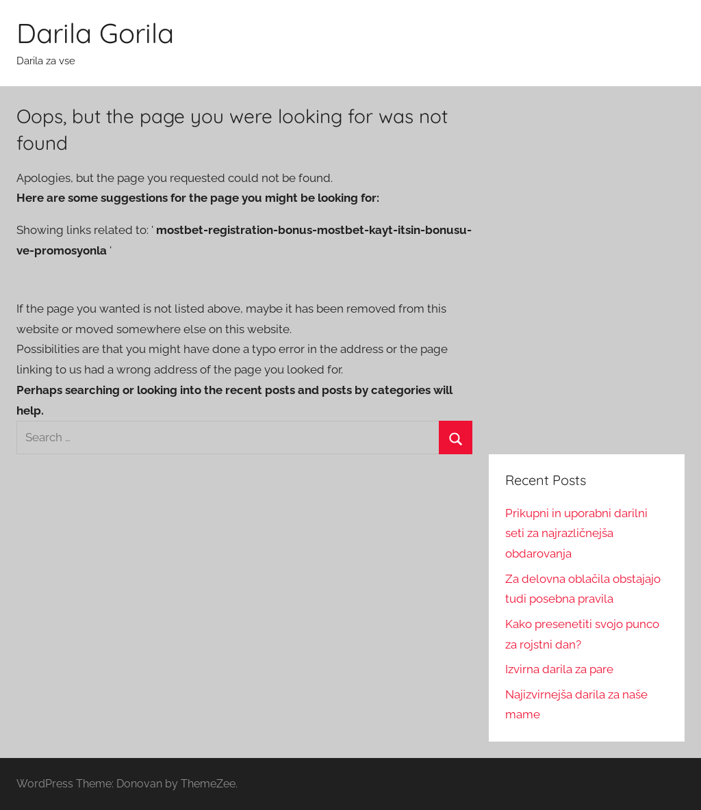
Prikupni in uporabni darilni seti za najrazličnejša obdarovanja (576, 533)
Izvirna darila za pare (559, 669)
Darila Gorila (95, 33)
